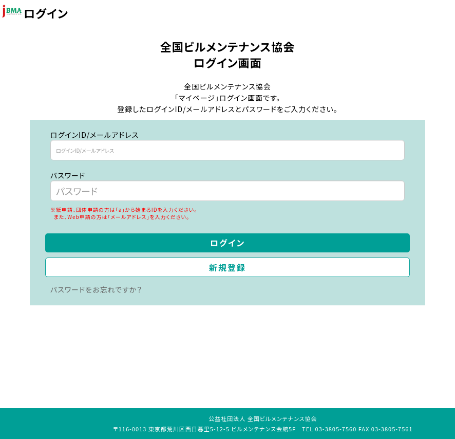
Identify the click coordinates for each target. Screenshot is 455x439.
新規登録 (227, 267)
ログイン (227, 242)
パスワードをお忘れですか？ (96, 289)
